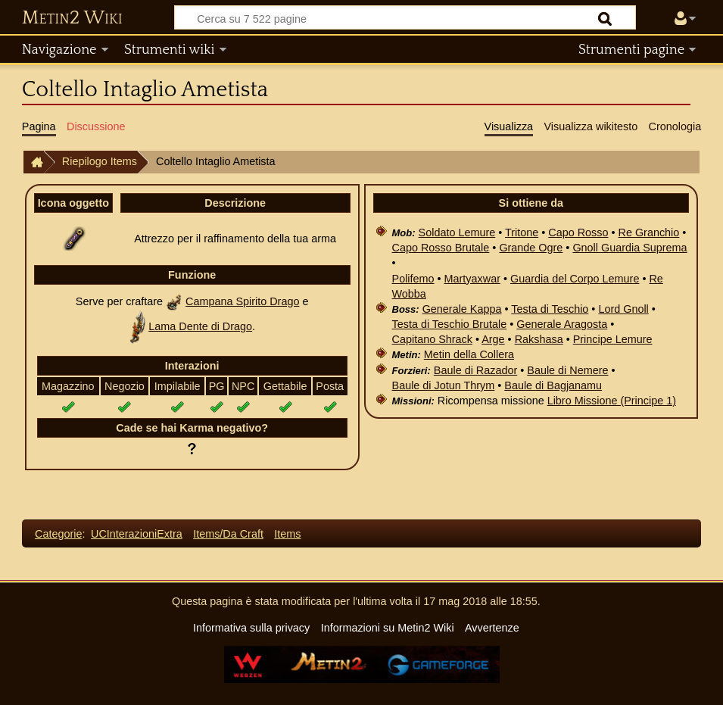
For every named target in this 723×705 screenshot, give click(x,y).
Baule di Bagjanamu (553, 385)
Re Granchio (649, 232)
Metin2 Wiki (72, 18)
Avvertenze (492, 628)
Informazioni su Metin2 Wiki (387, 628)
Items (287, 534)
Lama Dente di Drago (200, 326)
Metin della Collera (469, 354)
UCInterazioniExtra (136, 534)
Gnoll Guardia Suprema (629, 248)
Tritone (521, 232)
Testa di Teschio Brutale (449, 324)
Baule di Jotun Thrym (443, 385)
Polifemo (413, 279)
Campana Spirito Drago (242, 301)
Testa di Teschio (549, 309)
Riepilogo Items (99, 161)
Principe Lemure (613, 339)
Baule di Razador (475, 370)
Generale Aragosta (561, 324)
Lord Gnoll (623, 309)
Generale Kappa (462, 309)
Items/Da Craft (228, 534)
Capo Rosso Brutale (441, 248)
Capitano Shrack (432, 339)
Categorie (58, 534)
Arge (492, 339)
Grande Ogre (531, 248)
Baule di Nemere (567, 370)
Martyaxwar (472, 279)
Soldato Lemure (457, 232)
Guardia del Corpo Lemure (574, 279)
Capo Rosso (578, 232)
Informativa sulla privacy (251, 628)
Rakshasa (539, 339)
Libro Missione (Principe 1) (611, 401)
